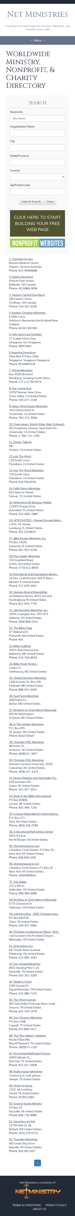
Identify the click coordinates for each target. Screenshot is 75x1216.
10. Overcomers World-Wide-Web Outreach (36, 424)
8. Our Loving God (20, 388)
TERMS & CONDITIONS (26, 1205)
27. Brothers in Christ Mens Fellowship (33, 710)
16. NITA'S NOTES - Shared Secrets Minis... (35, 520)
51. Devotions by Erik (22, 1121)
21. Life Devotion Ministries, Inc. (28, 610)
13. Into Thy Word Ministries (26, 470)
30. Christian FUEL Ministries (26, 760)
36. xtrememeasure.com (24, 863)
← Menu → (38, 40)
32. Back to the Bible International (30, 796)
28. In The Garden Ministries (26, 724)
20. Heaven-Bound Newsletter (28, 592)
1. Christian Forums (21, 259)
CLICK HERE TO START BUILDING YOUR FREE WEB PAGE (37, 223)
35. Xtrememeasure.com (24, 846)
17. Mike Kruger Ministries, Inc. (27, 538)
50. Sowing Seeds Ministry (25, 1103)
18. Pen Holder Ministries (24, 556)
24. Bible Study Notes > (23, 664)
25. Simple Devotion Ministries (27, 678)
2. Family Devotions (21, 277)
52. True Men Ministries (23, 1139)
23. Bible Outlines (20, 646)
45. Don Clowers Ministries (25, 1017)
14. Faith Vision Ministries (24, 488)
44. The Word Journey (22, 999)
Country (15, 170)
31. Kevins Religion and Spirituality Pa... (33, 778)
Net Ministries (37, 14)
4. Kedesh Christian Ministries (27, 312)
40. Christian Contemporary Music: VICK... (34, 931)
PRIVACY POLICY (56, 1205)
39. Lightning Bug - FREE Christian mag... (34, 914)
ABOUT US (39, 1209)
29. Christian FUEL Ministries (26, 742)
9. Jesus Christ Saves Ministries (28, 406)
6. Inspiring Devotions (22, 352)
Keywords (16, 111)
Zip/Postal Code (20, 185)
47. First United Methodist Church (29, 1053)
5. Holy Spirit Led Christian (25, 334)
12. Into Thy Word (20, 456)
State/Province (19, 155)
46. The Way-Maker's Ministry (27, 1035)
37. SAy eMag (17, 882)
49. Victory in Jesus (20, 1085)
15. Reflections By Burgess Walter (30, 502)
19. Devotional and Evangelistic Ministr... (34, 574)
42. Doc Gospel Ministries (24, 964)
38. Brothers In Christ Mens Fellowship (33, 899)
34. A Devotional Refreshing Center (31, 831)
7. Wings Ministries (21, 370)
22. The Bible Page (20, 628)
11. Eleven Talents (20, 442)
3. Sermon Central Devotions (27, 295)
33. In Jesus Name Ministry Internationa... (34, 814)
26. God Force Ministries (24, 696)
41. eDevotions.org (21, 946)
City (12, 141)
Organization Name (22, 126)
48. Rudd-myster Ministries (25, 1071)
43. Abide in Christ (20, 981)
